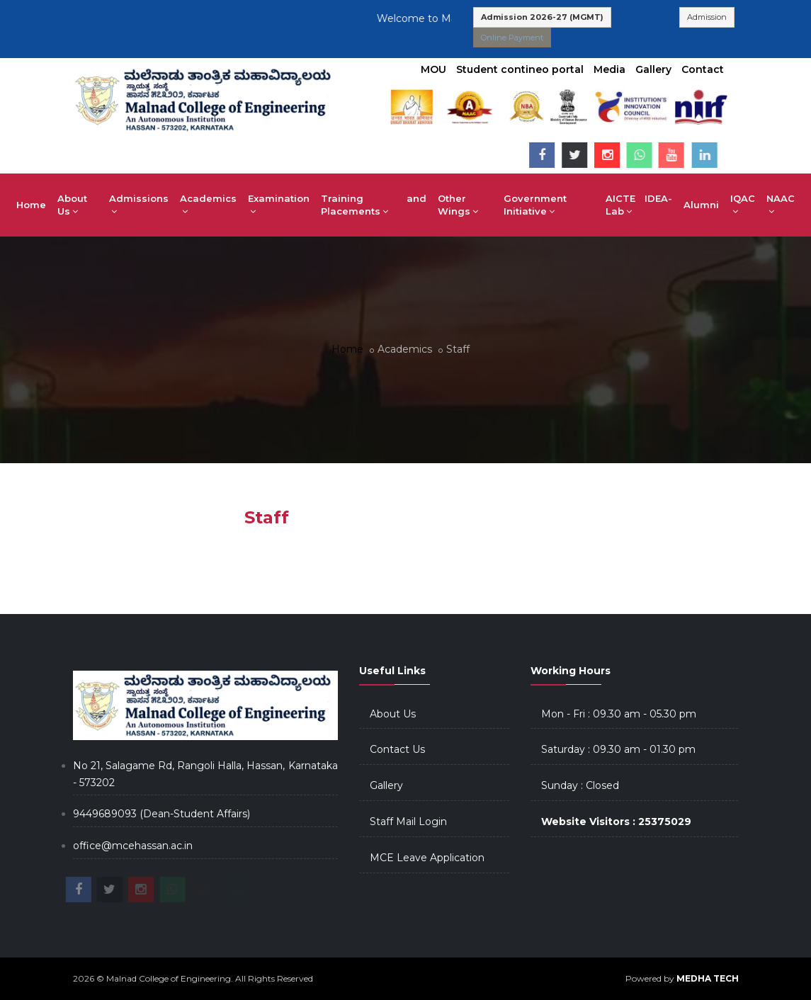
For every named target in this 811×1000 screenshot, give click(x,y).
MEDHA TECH (707, 978)
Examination (279, 205)
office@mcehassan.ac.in (133, 845)
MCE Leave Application (427, 857)
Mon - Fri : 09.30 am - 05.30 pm (618, 714)
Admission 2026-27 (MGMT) (542, 17)
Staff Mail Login (408, 821)
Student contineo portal (520, 69)
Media (609, 69)
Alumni (701, 204)
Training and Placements (373, 205)
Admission (707, 17)
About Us (72, 205)
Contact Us (397, 749)
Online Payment (512, 37)
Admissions (139, 205)
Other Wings (458, 205)
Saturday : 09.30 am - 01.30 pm (618, 749)
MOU (433, 69)
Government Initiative (535, 205)
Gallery (653, 69)
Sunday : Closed (580, 785)
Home (31, 204)
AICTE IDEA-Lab (639, 205)
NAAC (780, 205)
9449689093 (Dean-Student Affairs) (161, 813)
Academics (208, 205)
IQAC (742, 205)
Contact (702, 69)
